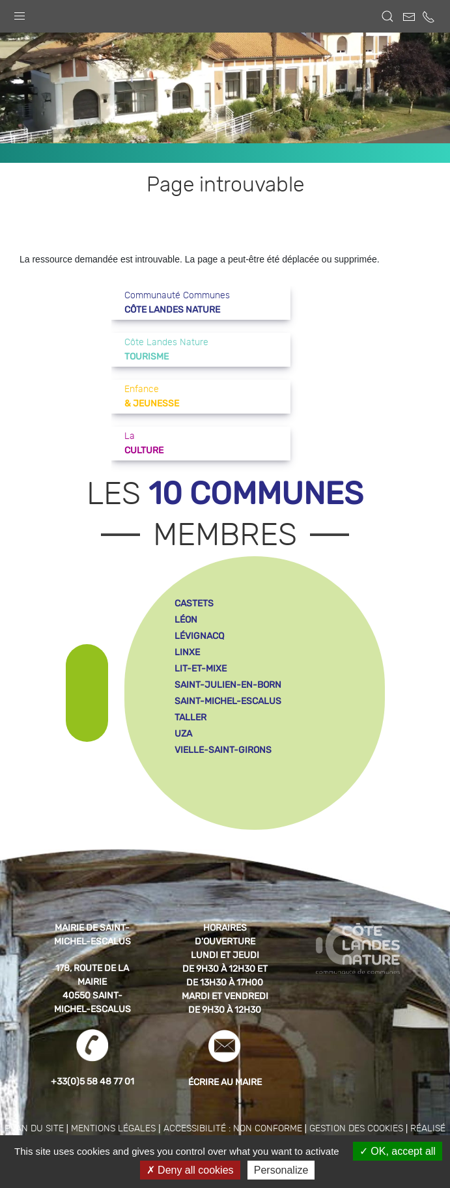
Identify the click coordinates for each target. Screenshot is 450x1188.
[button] (19, 13)
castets (194, 603)
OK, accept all (397, 1151)
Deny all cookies (190, 1170)
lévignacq (199, 636)
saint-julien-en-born (228, 684)
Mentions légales (113, 1128)
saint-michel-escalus (228, 701)
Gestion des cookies (356, 1128)
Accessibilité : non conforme (232, 1128)
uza (183, 733)
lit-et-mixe (201, 668)
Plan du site (34, 1128)
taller (190, 717)
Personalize (281, 1170)
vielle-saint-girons (223, 750)
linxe (187, 652)
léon (186, 619)
